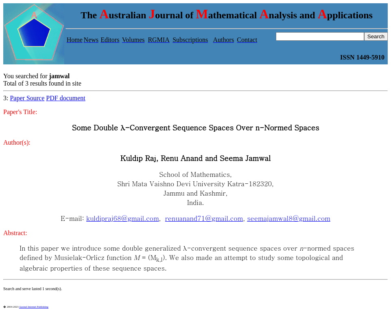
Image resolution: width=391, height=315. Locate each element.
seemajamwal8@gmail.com (288, 218)
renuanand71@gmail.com (204, 218)
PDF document (65, 98)
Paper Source (27, 98)
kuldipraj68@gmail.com (122, 218)
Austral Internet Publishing (33, 306)
